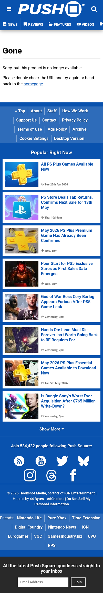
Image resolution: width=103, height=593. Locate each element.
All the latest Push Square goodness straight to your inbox (51, 568)
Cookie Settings (33, 138)
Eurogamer (18, 536)
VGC (38, 536)
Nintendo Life (29, 518)
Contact (49, 120)
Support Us (26, 120)
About (36, 111)
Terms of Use (29, 129)
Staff (52, 111)
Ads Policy (57, 129)
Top (20, 111)
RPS (52, 545)
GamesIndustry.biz (65, 536)
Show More (51, 429)
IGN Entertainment (79, 493)
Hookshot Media (32, 493)
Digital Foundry (29, 527)
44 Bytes (37, 499)
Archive (80, 129)
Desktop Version (69, 138)
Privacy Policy (75, 120)
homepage (33, 84)
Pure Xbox (56, 518)
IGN (85, 527)
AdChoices (55, 499)
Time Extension (86, 518)
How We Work (75, 111)
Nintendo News (62, 527)
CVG (92, 536)
